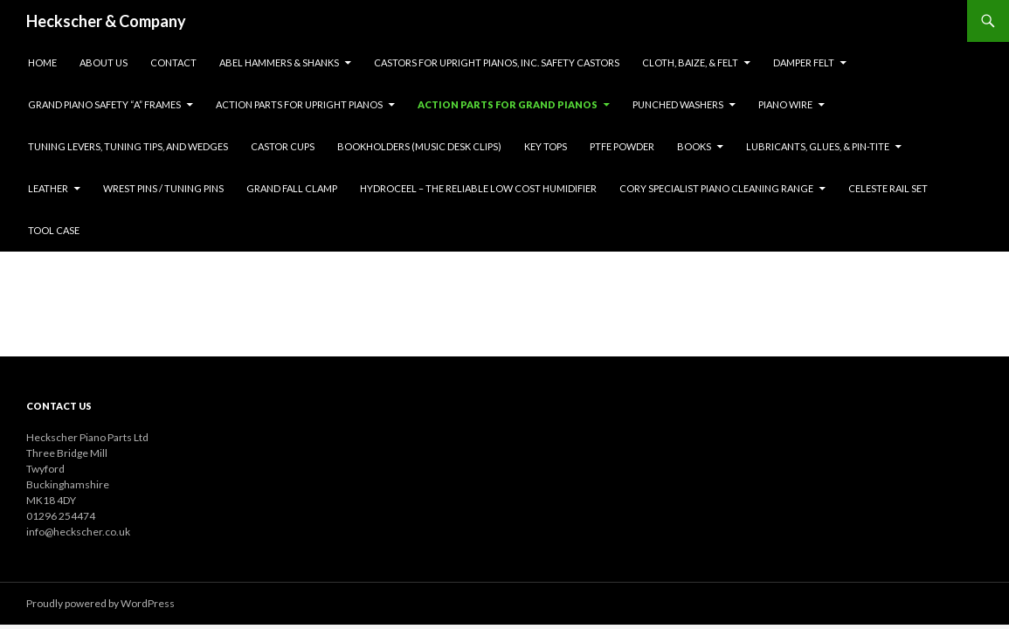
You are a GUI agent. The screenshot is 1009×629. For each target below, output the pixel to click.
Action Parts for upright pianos (299, 104)
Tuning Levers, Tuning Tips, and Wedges (128, 146)
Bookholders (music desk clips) (419, 146)
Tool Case (53, 230)
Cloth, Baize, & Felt (690, 62)
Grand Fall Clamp (291, 188)
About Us (103, 62)
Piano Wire (785, 104)
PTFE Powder (622, 146)
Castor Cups (282, 146)
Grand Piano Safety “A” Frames (104, 104)
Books (694, 146)
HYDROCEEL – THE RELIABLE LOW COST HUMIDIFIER (478, 188)
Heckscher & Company (106, 21)
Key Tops (545, 146)
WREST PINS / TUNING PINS (163, 188)
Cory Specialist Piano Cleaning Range (716, 188)
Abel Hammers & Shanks (279, 62)
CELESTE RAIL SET (888, 188)
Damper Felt (803, 62)
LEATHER (48, 188)
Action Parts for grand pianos (508, 104)
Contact (173, 62)
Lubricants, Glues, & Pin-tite (817, 146)
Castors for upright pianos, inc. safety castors (496, 62)
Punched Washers (677, 104)
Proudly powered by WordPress (100, 603)
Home (42, 62)
